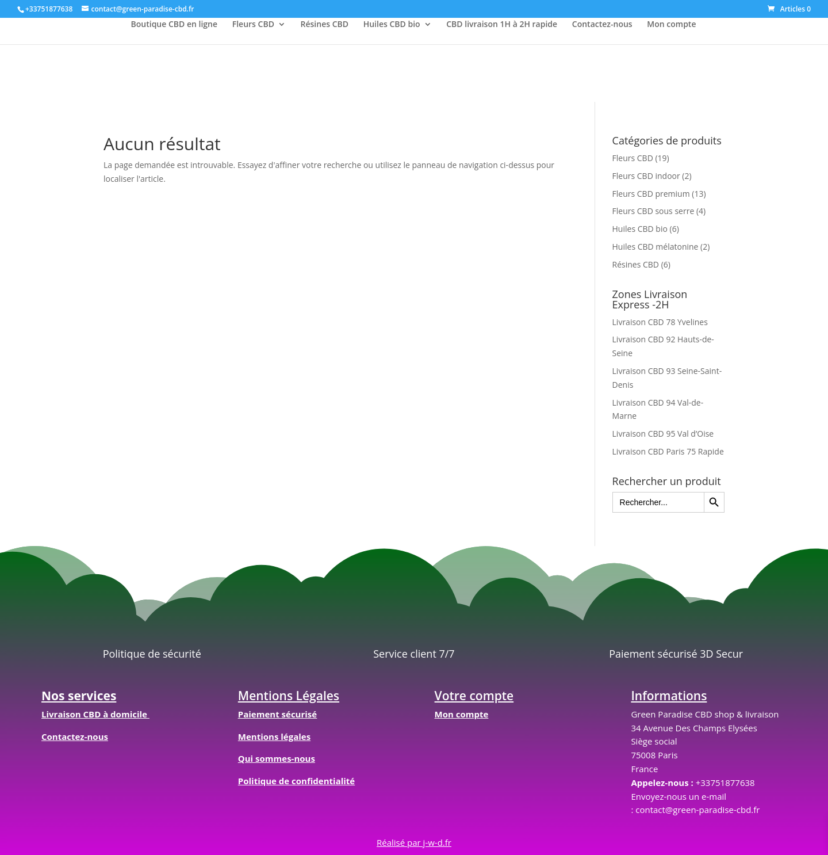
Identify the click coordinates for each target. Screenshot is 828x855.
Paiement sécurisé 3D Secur (676, 654)
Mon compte (671, 24)
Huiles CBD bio (391, 24)
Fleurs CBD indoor (646, 175)
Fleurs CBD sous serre (653, 210)
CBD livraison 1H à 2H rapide (501, 24)
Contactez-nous (602, 24)
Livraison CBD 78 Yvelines (660, 321)
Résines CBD (325, 24)
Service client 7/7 (413, 654)
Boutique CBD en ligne (174, 24)
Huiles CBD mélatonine (655, 246)
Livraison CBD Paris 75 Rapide (668, 451)
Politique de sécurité (152, 654)
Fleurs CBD (253, 24)
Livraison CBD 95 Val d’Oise (663, 433)
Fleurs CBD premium (651, 193)
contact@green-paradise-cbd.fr (697, 809)
